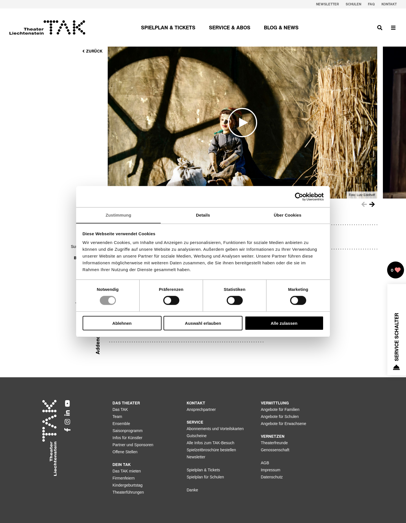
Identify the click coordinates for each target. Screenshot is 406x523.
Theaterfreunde (274, 443)
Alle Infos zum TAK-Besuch (210, 443)
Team (117, 416)
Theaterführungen (128, 492)
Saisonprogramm (127, 430)
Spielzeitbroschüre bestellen (211, 450)
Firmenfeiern (123, 478)
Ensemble (121, 423)
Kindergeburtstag (127, 485)
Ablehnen (121, 323)
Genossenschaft (275, 450)
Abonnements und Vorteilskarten (215, 428)
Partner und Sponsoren (132, 445)
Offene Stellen (124, 452)
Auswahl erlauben (203, 323)
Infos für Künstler (127, 437)
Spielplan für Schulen (205, 477)
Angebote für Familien (280, 409)
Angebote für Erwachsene (283, 423)
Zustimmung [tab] (118, 215)
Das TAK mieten (126, 471)
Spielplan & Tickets (203, 470)
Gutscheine (197, 435)
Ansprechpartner (201, 409)
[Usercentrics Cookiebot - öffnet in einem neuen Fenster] (299, 196)
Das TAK (120, 409)
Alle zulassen (284, 323)
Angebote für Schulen (280, 416)
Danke (192, 490)
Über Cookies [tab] (287, 215)
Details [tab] (203, 215)
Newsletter (196, 457)
